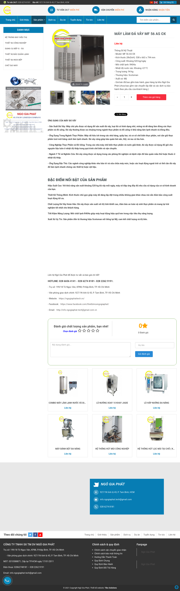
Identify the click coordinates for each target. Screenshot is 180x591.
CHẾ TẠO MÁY (11, 65)
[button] (79, 102)
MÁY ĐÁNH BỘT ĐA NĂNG (67, 449)
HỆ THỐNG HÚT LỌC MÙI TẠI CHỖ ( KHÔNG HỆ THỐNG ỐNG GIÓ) (157, 449)
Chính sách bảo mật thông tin (108, 553)
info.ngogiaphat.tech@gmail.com (116, 499)
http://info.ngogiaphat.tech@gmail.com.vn (77, 310)
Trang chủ (10, 20)
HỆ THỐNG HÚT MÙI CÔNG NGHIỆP (112, 449)
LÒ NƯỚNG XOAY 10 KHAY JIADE (112, 403)
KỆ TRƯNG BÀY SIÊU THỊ (16, 37)
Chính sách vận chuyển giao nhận (110, 550)
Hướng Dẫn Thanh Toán (105, 557)
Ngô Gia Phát (148, 552)
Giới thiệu (24, 20)
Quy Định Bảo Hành (103, 564)
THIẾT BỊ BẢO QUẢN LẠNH (17, 54)
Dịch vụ (52, 20)
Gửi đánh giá (144, 354)
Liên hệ (100, 20)
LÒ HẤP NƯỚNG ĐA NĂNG (156, 403)
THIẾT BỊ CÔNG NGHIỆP (15, 43)
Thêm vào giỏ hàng (151, 97)
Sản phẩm (38, 20)
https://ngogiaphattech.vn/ (72, 298)
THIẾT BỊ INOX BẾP (13, 60)
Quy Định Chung (102, 560)
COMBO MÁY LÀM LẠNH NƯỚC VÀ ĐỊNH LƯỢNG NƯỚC (68, 403)
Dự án (63, 20)
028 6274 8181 (24, 2)
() (169, 2)
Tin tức (89, 20)
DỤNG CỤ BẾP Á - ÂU (14, 48)
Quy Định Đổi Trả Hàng (105, 568)
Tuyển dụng (75, 20)
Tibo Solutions (111, 588)
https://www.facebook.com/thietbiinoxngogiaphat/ (84, 304)
